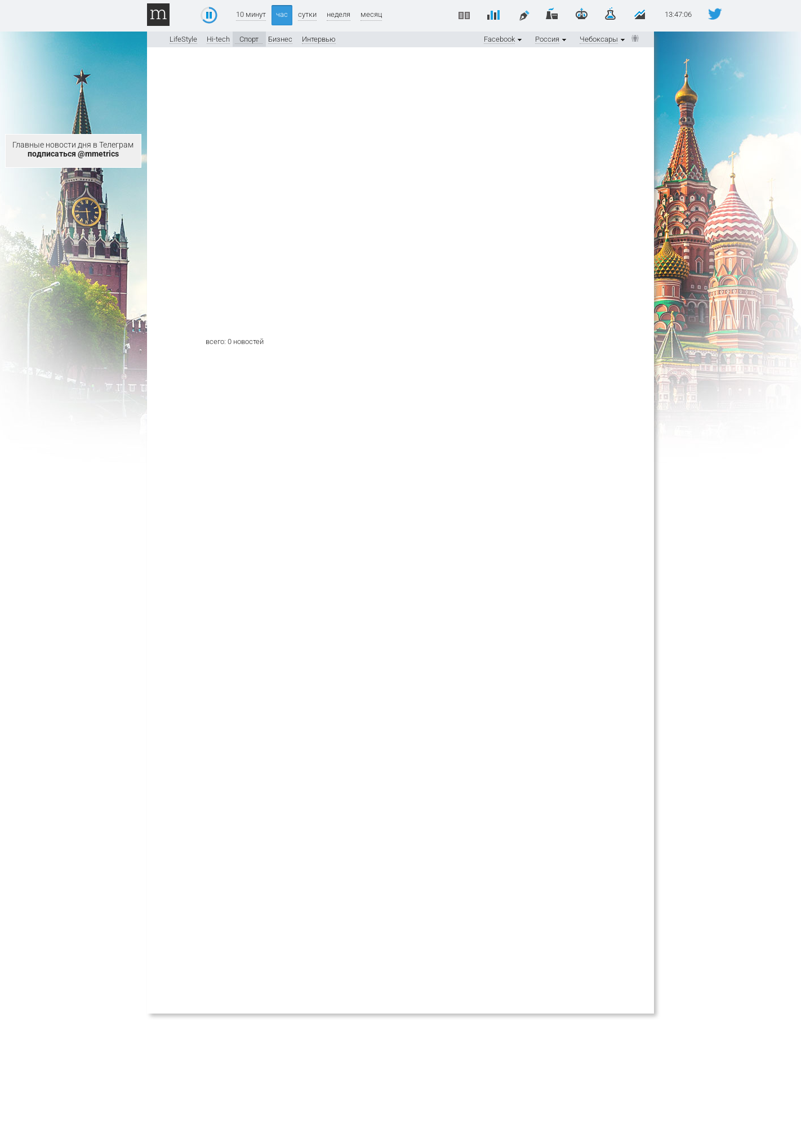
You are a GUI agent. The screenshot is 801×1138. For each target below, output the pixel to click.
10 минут (251, 14)
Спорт (249, 39)
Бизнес (280, 39)
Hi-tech (218, 39)
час (282, 14)
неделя (338, 14)
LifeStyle (183, 39)
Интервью (319, 39)
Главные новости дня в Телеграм (73, 149)
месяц (371, 14)
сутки (307, 14)
